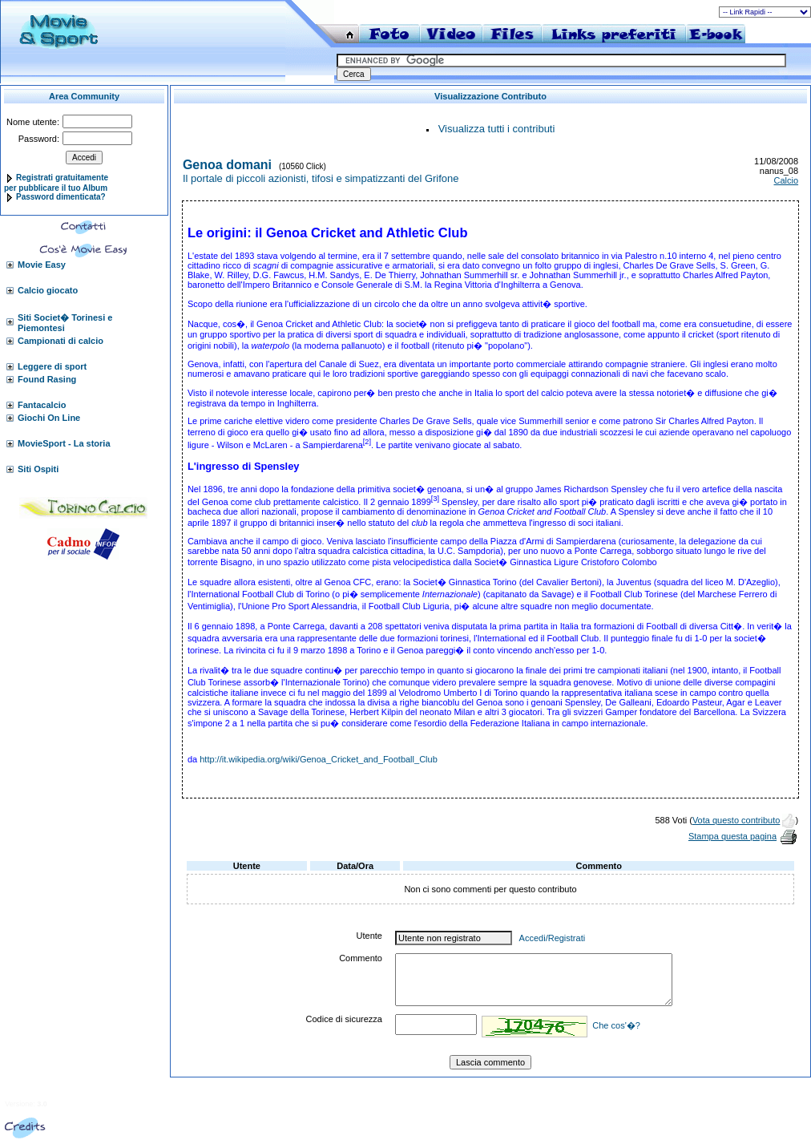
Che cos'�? (616, 1025)
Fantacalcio (42, 405)
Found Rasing (47, 379)
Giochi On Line (49, 417)
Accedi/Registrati (552, 938)
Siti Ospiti (38, 469)
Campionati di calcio (60, 341)
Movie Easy (42, 264)
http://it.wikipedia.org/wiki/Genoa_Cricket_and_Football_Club (319, 759)
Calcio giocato (48, 290)
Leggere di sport (52, 366)
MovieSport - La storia (64, 443)
